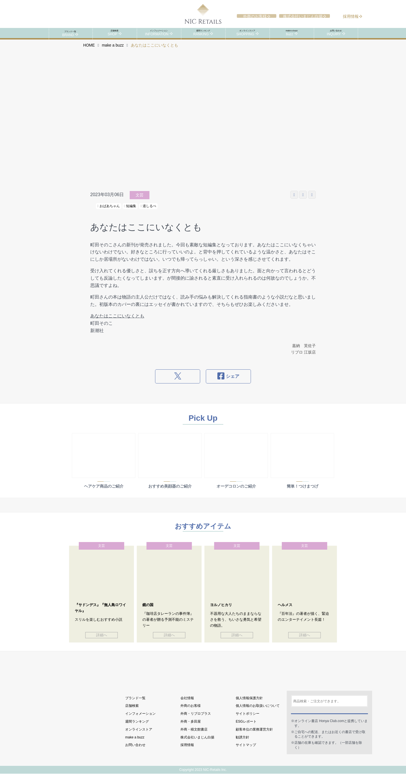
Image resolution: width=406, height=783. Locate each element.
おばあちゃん (108, 212)
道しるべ (148, 212)
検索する (329, 719)
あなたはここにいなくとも (117, 321)
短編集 (130, 212)
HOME (89, 51)
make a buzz (113, 51)
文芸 (140, 200)
